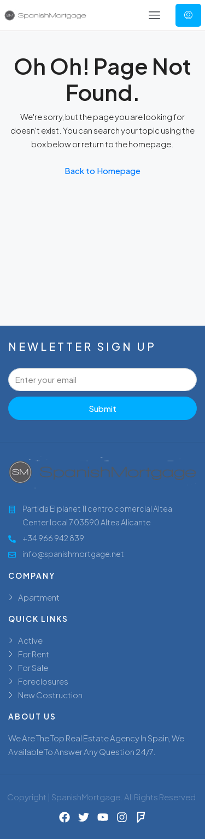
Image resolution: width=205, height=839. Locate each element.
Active (30, 640)
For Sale (33, 667)
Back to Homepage (102, 170)
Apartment (39, 597)
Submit (102, 408)
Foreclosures (43, 681)
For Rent (33, 654)
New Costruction (50, 695)
